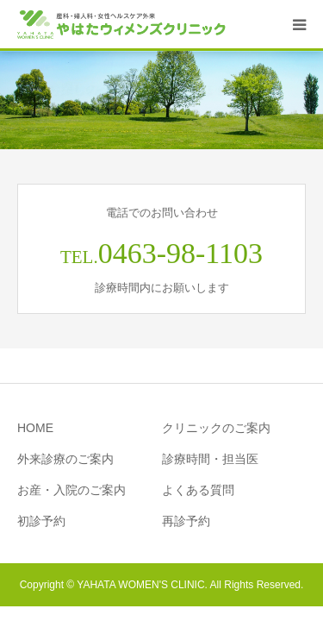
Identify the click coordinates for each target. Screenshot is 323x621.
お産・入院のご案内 (71, 490)
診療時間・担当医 (210, 459)
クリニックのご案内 (216, 428)
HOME (35, 428)
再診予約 (186, 521)
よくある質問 (198, 490)
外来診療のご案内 (65, 459)
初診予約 (41, 521)
